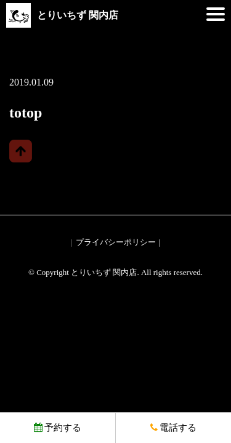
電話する (173, 428)
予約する (57, 428)
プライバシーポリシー (116, 242)
